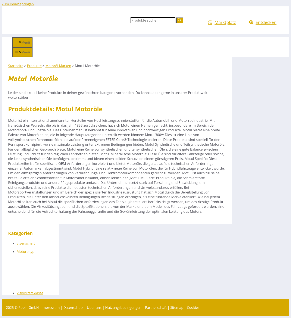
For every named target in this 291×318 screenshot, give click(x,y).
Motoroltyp (25, 251)
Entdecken (266, 22)
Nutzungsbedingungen (123, 307)
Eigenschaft (26, 243)
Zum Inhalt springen (18, 4)
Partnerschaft (156, 307)
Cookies (193, 307)
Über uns (94, 307)
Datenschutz (73, 307)
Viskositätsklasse (30, 293)
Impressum (51, 307)
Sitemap (176, 307)
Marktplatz (225, 22)
